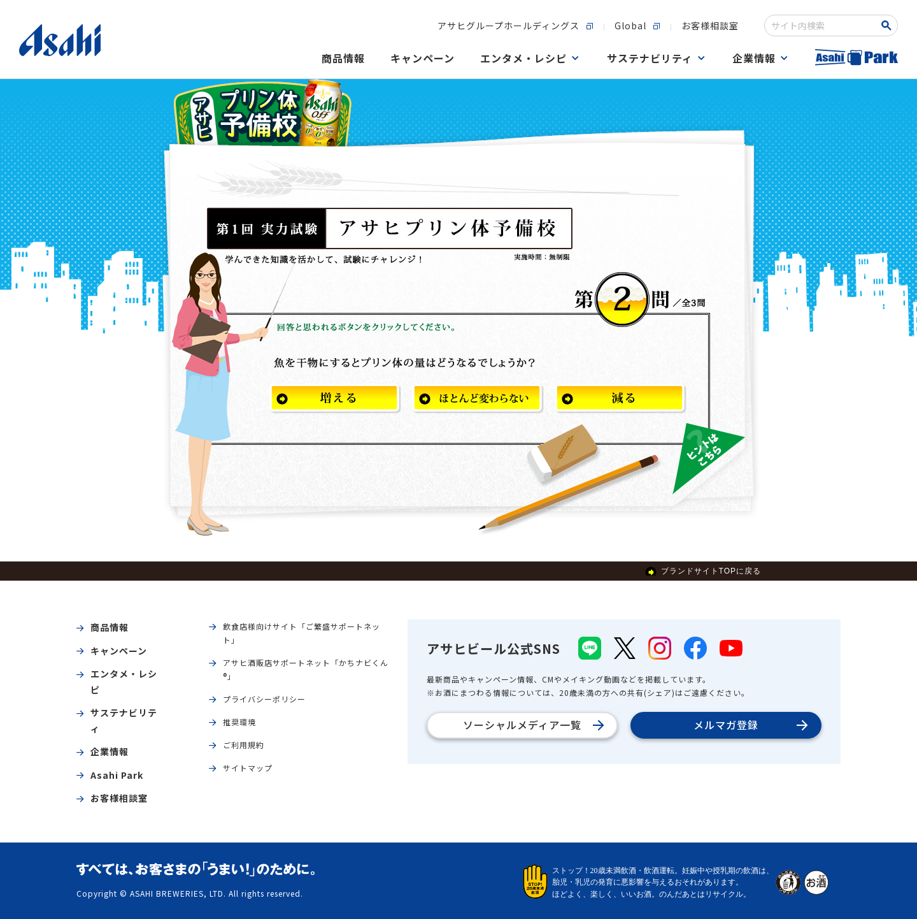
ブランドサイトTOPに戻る (711, 571)
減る (622, 400)
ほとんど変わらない (479, 400)
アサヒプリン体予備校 (262, 113)
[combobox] (822, 25)
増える (336, 400)
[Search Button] (888, 25)
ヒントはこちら (708, 459)
